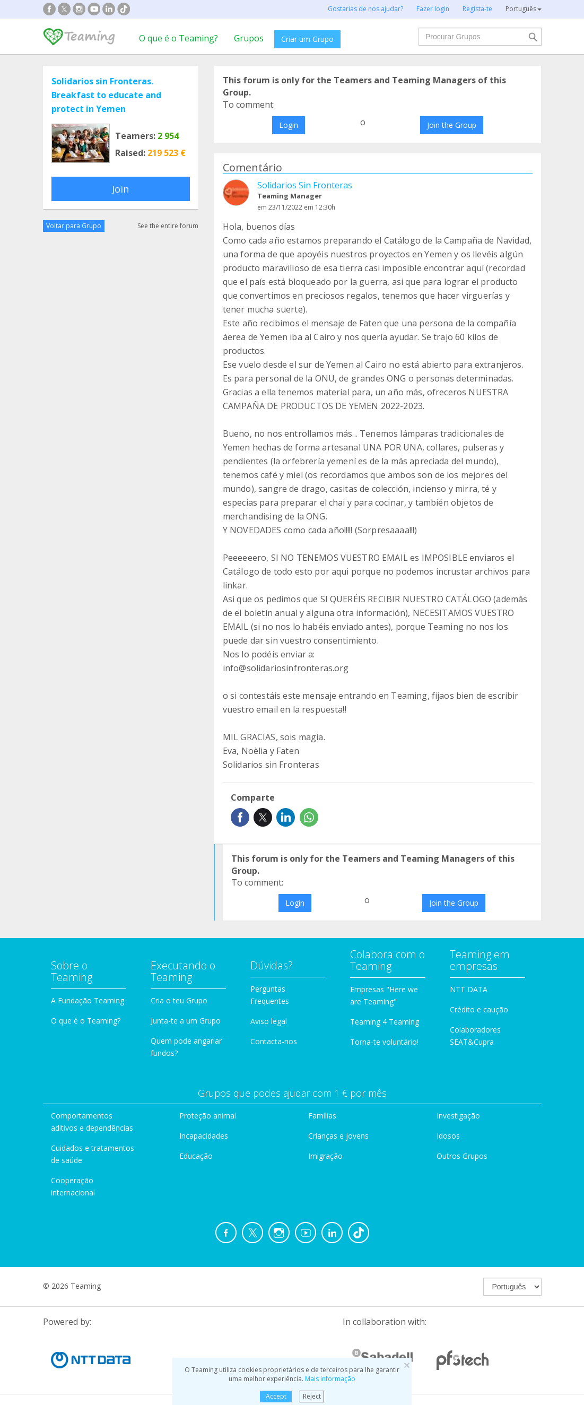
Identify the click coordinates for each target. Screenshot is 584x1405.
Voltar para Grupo (73, 225)
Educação (196, 1156)
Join (120, 189)
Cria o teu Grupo (179, 1000)
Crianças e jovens (338, 1136)
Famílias (322, 1116)
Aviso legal (268, 1021)
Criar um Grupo (307, 39)
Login (288, 125)
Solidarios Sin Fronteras (304, 185)
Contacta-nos (273, 1041)
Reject (312, 1396)
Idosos (448, 1136)
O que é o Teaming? (178, 38)
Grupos (249, 38)
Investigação (458, 1116)
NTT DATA (468, 989)
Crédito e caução (479, 1009)
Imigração (325, 1156)
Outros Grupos (462, 1156)
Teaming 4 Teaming (384, 1022)
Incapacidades (203, 1136)
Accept (276, 1396)
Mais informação (330, 1378)
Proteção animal (207, 1116)
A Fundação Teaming (87, 1000)
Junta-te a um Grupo (186, 1021)
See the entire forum (167, 225)
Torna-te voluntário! (384, 1042)
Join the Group (451, 125)
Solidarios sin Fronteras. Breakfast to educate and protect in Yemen (106, 95)
